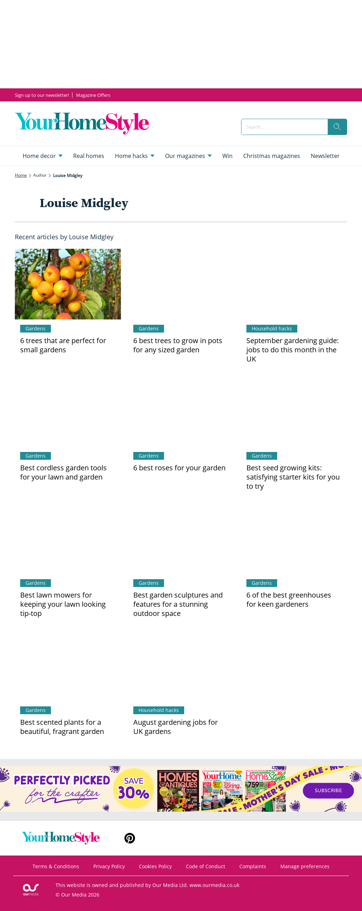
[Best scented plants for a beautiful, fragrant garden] (68, 665)
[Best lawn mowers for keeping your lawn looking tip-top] (68, 538)
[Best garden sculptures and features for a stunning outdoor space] (181, 538)
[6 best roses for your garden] (181, 411)
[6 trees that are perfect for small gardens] (68, 284)
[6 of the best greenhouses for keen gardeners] (294, 538)
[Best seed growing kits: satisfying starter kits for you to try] (294, 411)
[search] (337, 127)
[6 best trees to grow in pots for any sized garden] (181, 284)
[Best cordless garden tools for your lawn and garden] (68, 411)
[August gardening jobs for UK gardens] (181, 665)
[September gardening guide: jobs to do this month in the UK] (294, 284)
